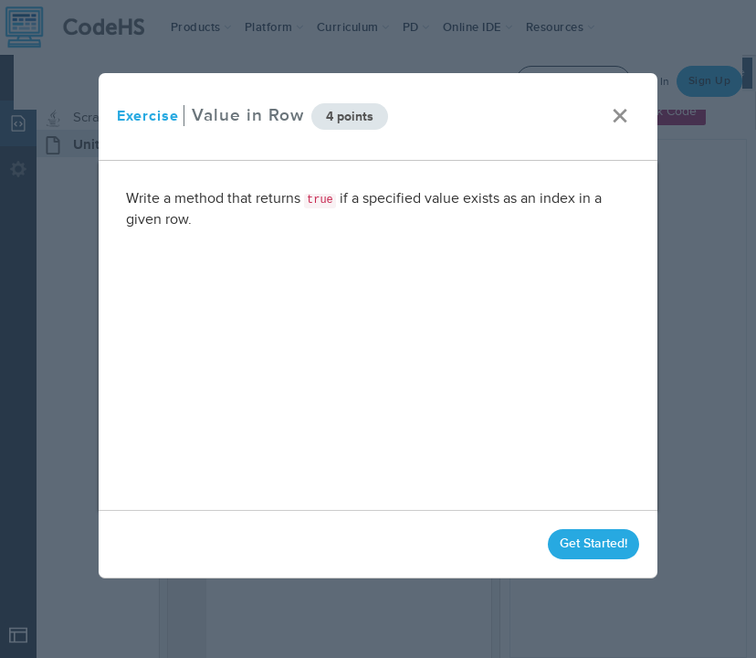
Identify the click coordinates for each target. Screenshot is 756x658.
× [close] (620, 116)
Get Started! (593, 543)
